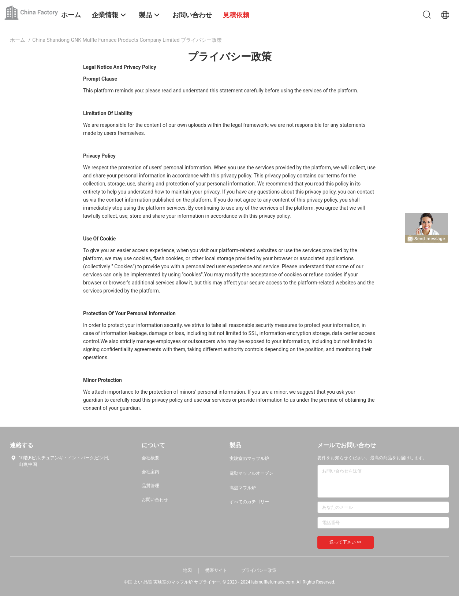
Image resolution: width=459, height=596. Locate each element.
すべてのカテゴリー (249, 501)
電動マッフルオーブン (251, 473)
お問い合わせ (155, 499)
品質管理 (150, 485)
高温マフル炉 (243, 487)
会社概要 (150, 457)
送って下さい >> (345, 542)
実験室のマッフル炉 (249, 458)
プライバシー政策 (258, 570)
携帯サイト (216, 570)
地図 (187, 570)
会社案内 (150, 471)
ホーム (17, 40)
